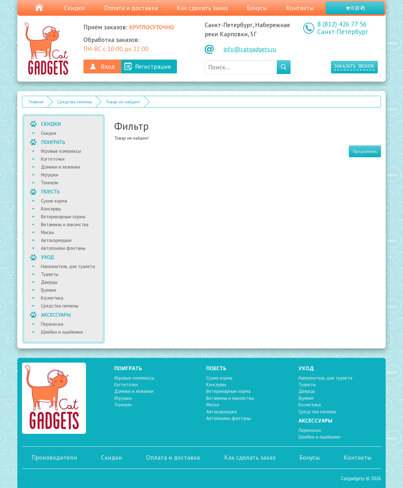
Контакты (300, 8)
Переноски (52, 324)
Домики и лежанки (60, 167)
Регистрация (153, 66)
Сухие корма (54, 201)
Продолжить (365, 151)
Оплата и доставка (131, 8)
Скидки (74, 8)
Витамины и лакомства (64, 224)
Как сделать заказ (202, 8)
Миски (47, 232)
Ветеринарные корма (63, 217)
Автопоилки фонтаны (63, 248)
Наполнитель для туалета (68, 266)
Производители (54, 457)
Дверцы (49, 282)
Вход (108, 66)
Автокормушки (56, 240)
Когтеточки (53, 159)
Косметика (52, 298)
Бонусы (257, 8)
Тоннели (49, 183)
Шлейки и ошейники (62, 332)
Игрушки (49, 175)
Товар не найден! (123, 102)
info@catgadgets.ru (250, 49)
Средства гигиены (74, 102)
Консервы (51, 209)
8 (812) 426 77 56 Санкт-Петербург (342, 28)
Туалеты (49, 274)
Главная (36, 102)
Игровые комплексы (61, 151)
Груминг (48, 290)
